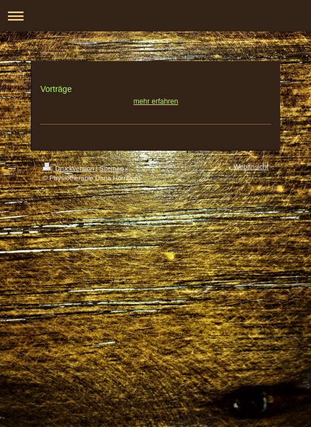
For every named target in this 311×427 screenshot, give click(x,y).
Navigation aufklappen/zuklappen (155, 15)
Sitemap (112, 168)
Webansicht (251, 166)
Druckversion (69, 168)
